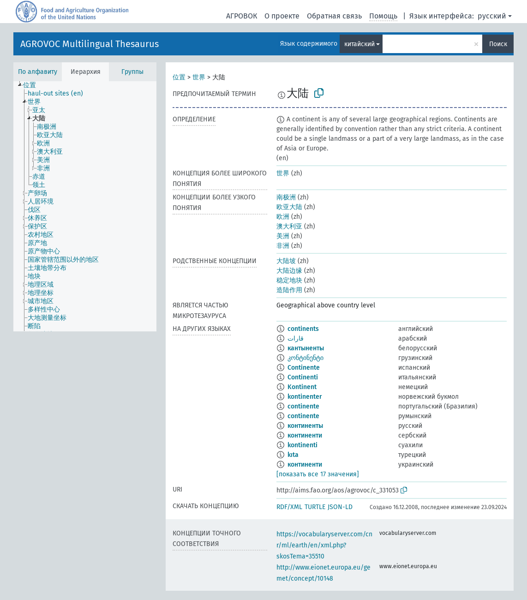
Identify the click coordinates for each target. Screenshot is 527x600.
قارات (295, 338)
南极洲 (286, 197)
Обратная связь (334, 16)
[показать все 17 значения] (317, 474)
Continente (303, 368)
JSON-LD (340, 507)
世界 (198, 77)
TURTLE (315, 507)
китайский (359, 44)
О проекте (281, 16)
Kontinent (302, 387)
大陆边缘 (289, 271)
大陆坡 (286, 261)
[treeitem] (33, 85)
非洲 (282, 246)
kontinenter (304, 397)
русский (492, 16)
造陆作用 (289, 290)
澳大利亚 (289, 226)
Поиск (498, 44)
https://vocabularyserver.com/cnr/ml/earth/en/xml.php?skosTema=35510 (324, 545)
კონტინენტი (305, 358)
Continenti (302, 377)
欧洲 (282, 217)
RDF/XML (289, 507)
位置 (179, 77)
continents (303, 329)
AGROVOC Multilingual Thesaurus (89, 43)
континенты (305, 426)
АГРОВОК (241, 16)
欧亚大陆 (289, 207)
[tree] (84, 206)
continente (303, 406)
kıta (293, 455)
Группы (132, 72)
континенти (304, 435)
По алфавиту (37, 72)
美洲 (282, 236)
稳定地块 (289, 280)
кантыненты (305, 348)
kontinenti (302, 445)
